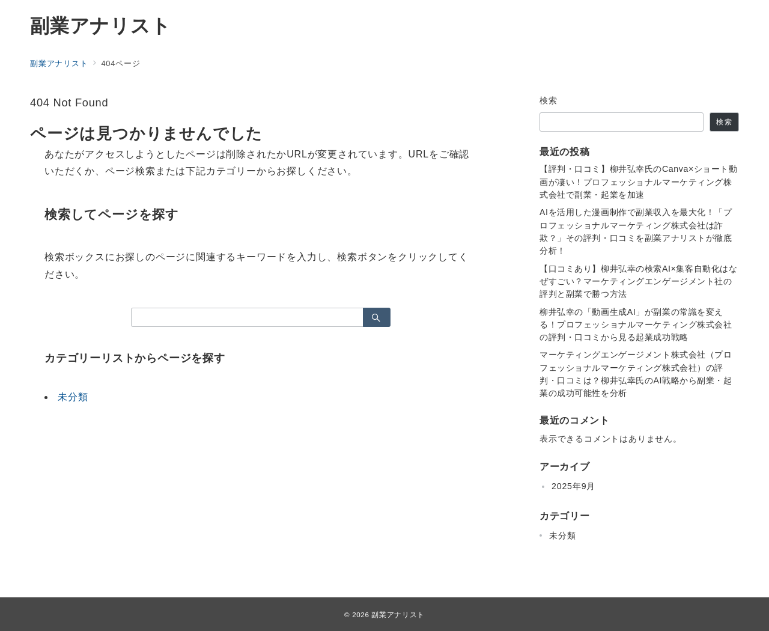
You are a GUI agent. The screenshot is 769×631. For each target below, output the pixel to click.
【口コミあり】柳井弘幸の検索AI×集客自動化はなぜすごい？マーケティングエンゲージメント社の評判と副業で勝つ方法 (638, 281)
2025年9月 (573, 486)
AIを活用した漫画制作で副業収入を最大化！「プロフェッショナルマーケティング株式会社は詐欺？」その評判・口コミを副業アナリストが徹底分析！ (636, 231)
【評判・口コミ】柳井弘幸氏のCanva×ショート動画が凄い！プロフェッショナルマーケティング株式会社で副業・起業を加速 (639, 182)
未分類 (73, 397)
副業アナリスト (100, 25)
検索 (549, 100)
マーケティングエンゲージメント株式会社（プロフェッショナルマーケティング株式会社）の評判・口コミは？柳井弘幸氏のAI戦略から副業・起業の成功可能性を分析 (636, 374)
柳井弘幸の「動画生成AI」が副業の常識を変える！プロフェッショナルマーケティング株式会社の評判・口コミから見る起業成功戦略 (636, 325)
